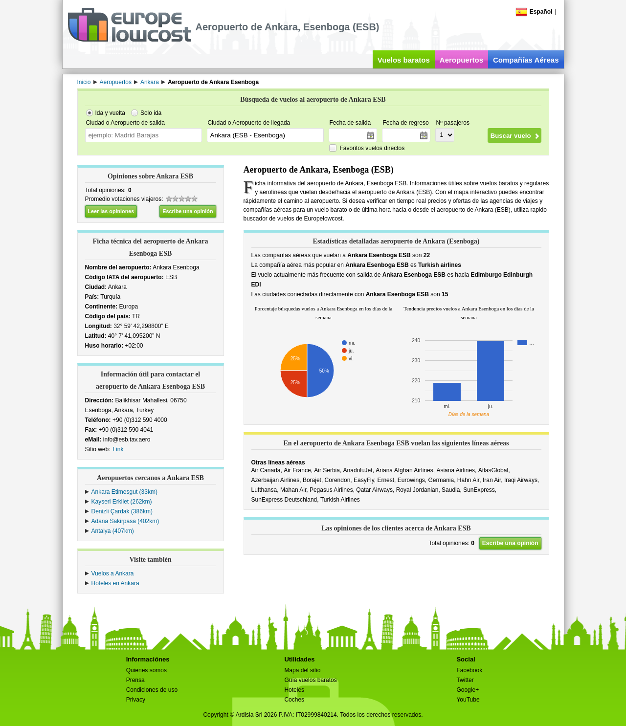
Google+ (467, 689)
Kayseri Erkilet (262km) (121, 501)
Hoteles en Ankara (115, 583)
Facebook (469, 670)
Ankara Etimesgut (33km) (124, 491)
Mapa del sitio (302, 670)
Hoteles (294, 689)
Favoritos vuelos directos (372, 148)
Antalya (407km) (112, 531)
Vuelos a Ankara (112, 573)
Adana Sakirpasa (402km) (125, 521)
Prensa (135, 680)
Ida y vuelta (110, 113)
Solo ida (150, 113)
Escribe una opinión (187, 211)
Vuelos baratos (404, 60)
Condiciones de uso (152, 689)
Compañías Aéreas (526, 60)
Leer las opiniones (111, 211)
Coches (294, 699)
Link (118, 449)
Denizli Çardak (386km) (122, 511)
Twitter (464, 680)
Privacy (135, 699)
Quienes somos (146, 670)
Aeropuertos (461, 60)
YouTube (467, 699)
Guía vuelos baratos (310, 680)
